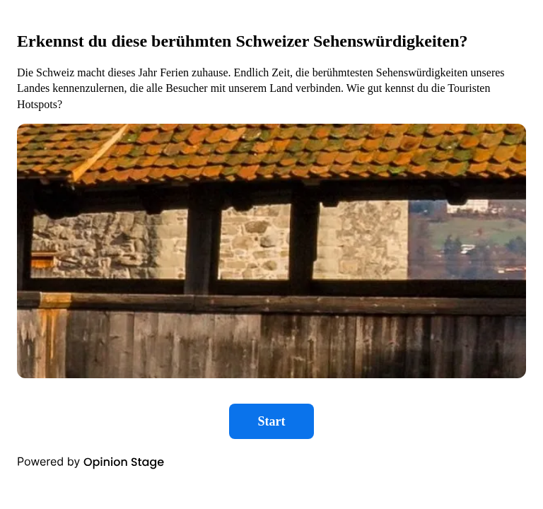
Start (272, 421)
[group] (271, 240)
